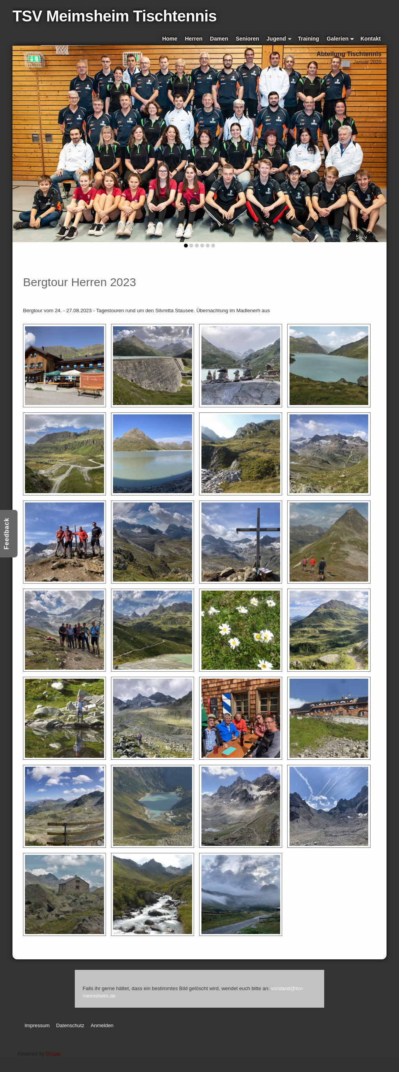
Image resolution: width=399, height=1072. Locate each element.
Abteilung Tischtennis (348, 54)
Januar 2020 (367, 62)
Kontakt (370, 38)
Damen (219, 38)
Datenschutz (70, 1025)
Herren (193, 38)
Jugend (279, 39)
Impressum (37, 1025)
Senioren (247, 38)
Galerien (340, 39)
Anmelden (102, 1025)
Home (169, 38)
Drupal (53, 1054)
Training (308, 38)
